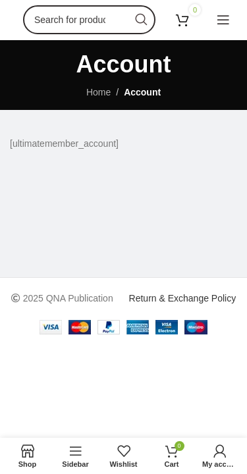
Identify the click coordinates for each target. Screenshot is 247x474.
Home (98, 92)
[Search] (89, 19)
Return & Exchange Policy (182, 298)
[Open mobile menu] (223, 20)
